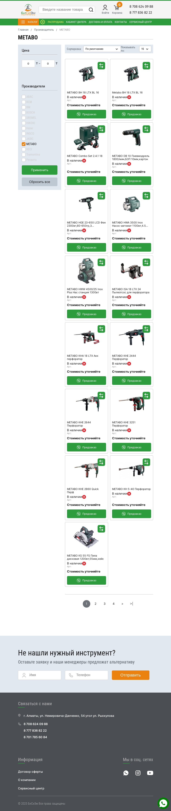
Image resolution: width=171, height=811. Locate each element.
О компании (27, 780)
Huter (29, 128)
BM (28, 107)
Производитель (44, 29)
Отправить (130, 675)
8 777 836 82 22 (141, 13)
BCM (29, 102)
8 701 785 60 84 (35, 737)
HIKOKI (30, 123)
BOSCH (30, 112)
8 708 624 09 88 (141, 7)
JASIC (29, 139)
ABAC (29, 97)
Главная (23, 29)
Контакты (121, 21)
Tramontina (33, 154)
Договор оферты (30, 771)
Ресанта (31, 160)
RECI (29, 149)
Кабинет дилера (76, 21)
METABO (31, 144)
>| (131, 604)
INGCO (30, 133)
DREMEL (31, 118)
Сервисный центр (140, 21)
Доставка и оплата (100, 21)
